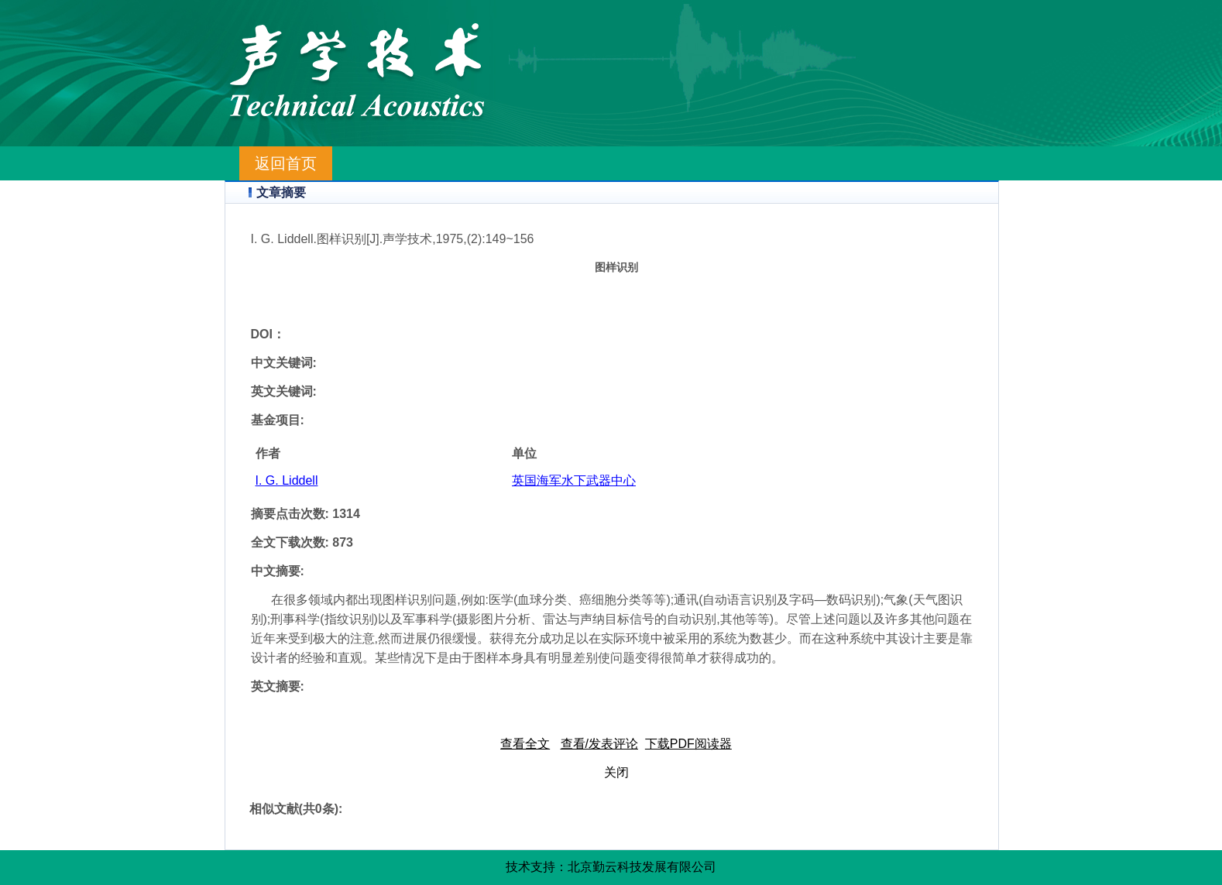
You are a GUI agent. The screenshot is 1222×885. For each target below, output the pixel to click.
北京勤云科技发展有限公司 (642, 866)
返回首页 (286, 163)
